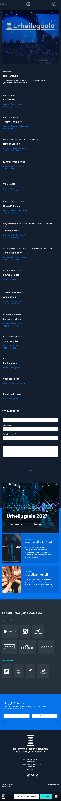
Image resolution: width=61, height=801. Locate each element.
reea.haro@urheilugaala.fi (12, 104)
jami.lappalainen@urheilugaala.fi (15, 257)
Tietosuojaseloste (7, 784)
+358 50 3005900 (9, 128)
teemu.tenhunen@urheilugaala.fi (15, 126)
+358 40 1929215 (9, 348)
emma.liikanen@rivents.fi (12, 279)
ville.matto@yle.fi (9, 188)
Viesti (5, 444)
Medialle (30, 769)
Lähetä (31, 470)
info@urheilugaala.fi (10, 399)
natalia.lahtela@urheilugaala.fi (14, 148)
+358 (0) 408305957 (10, 326)
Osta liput (46, 796)
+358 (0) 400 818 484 (11, 151)
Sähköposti (8, 425)
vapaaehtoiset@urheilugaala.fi (14, 383)
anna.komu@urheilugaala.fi (13, 301)
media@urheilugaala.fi (11, 368)
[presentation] (29, 463)
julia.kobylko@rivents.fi (11, 346)
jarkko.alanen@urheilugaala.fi (14, 235)
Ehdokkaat (30, 762)
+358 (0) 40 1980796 (10, 191)
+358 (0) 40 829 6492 (11, 237)
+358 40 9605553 (9, 282)
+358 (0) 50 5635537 (11, 213)
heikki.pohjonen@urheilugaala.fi (15, 210)
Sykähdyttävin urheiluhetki (27, 796)
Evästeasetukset (7, 786)
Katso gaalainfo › (16, 524)
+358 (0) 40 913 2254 (11, 260)
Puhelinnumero (9, 434)
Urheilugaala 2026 (30, 759)
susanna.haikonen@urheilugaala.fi (16, 323)
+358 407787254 (9, 169)
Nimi (5, 416)
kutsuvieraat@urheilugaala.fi (14, 166)
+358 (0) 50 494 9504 (11, 304)
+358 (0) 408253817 (10, 106)
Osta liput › (38, 524)
